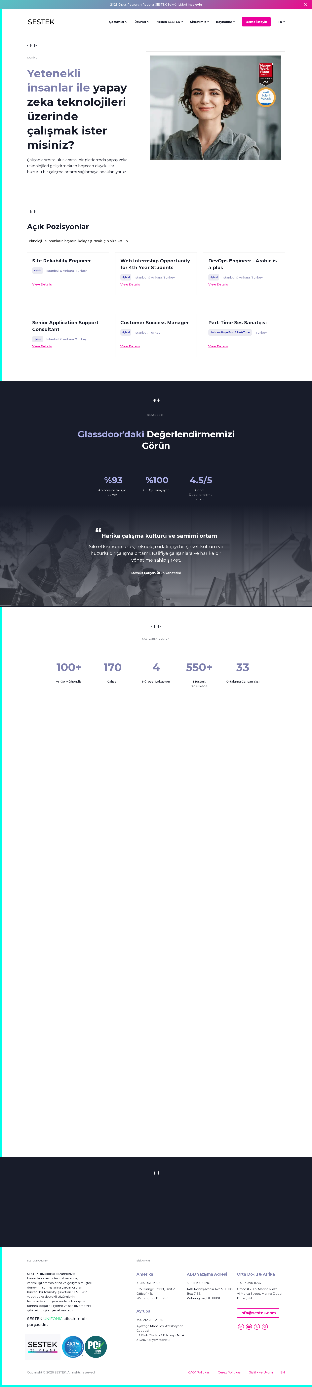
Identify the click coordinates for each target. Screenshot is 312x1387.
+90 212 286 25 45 (149, 1320)
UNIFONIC (52, 1318)
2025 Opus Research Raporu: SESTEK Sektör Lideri (156, 4)
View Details (42, 284)
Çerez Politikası (229, 1372)
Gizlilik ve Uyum (261, 1372)
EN (282, 1372)
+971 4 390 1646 (249, 1283)
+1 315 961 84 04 (148, 1283)
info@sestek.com (258, 1313)
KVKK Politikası (199, 1372)
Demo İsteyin (256, 22)
